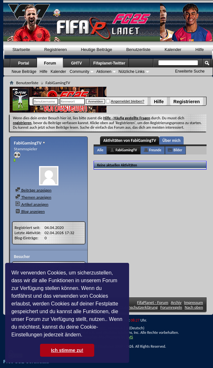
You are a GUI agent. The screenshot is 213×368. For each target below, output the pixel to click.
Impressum (193, 302)
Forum (50, 63)
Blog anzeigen (30, 211)
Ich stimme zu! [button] (67, 350)
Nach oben (194, 307)
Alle (100, 150)
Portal (23, 63)
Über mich (171, 140)
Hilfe (159, 101)
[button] (85, 335)
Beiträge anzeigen (33, 190)
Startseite (21, 49)
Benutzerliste (138, 49)
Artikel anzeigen (31, 204)
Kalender (173, 49)
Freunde (155, 150)
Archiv (176, 302)
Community (79, 71)
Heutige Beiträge (96, 49)
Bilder (178, 150)
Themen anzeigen (33, 197)
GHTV (76, 63)
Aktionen (103, 71)
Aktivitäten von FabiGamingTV (129, 140)
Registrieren (186, 101)
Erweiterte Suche (190, 71)
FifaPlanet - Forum (152, 302)
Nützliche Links (131, 71)
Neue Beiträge (24, 71)
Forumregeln (171, 307)
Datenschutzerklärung (139, 307)
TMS (129, 337)
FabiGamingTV (126, 150)
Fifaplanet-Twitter (109, 63)
